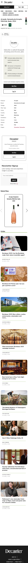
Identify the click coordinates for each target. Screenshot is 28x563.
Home (2, 11)
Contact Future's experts (14, 559)
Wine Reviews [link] (8, 11)
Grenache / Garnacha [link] (8, 13)
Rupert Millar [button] (6, 259)
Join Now (14, 86)
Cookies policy (9, 562)
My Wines (4, 25)
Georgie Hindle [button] (6, 322)
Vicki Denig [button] (5, 383)
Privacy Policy (18, 562)
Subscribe (7, 7)
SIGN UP (14, 180)
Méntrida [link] (20, 11)
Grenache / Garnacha (19, 127)
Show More (14, 183)
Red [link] (26, 11)
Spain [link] (15, 11)
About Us (14, 557)
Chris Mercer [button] (6, 290)
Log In (14, 91)
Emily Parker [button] (5, 442)
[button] (5, 34)
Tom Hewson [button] (5, 413)
